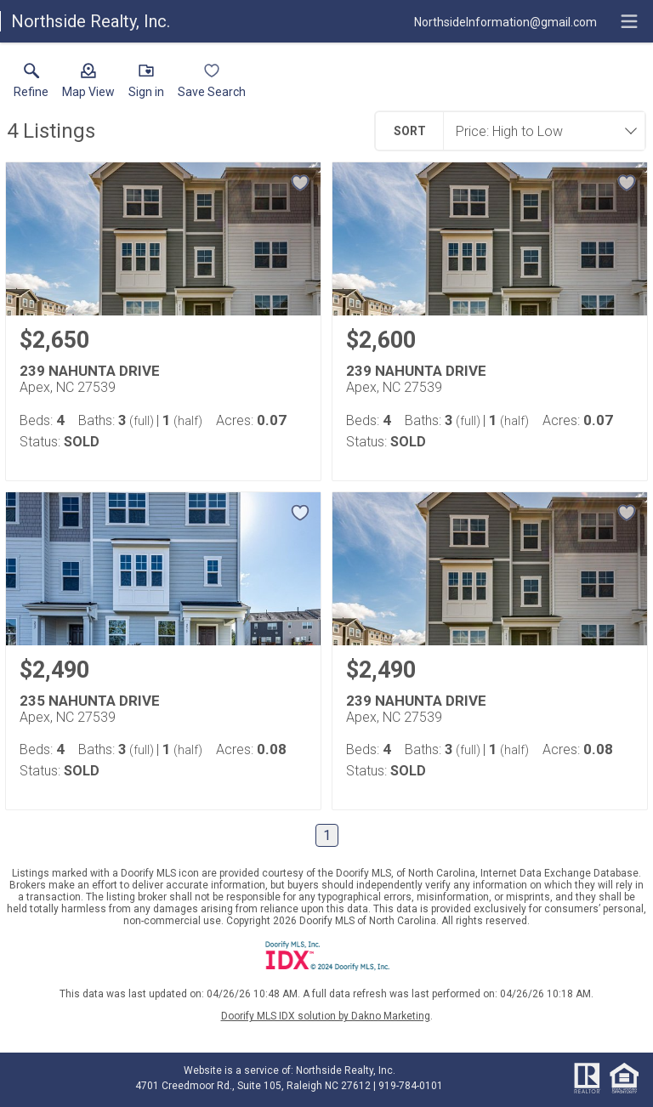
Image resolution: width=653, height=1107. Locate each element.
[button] (88, 84)
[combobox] (539, 131)
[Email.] (505, 21)
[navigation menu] (629, 21)
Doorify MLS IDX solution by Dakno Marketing (325, 1016)
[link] (31, 84)
